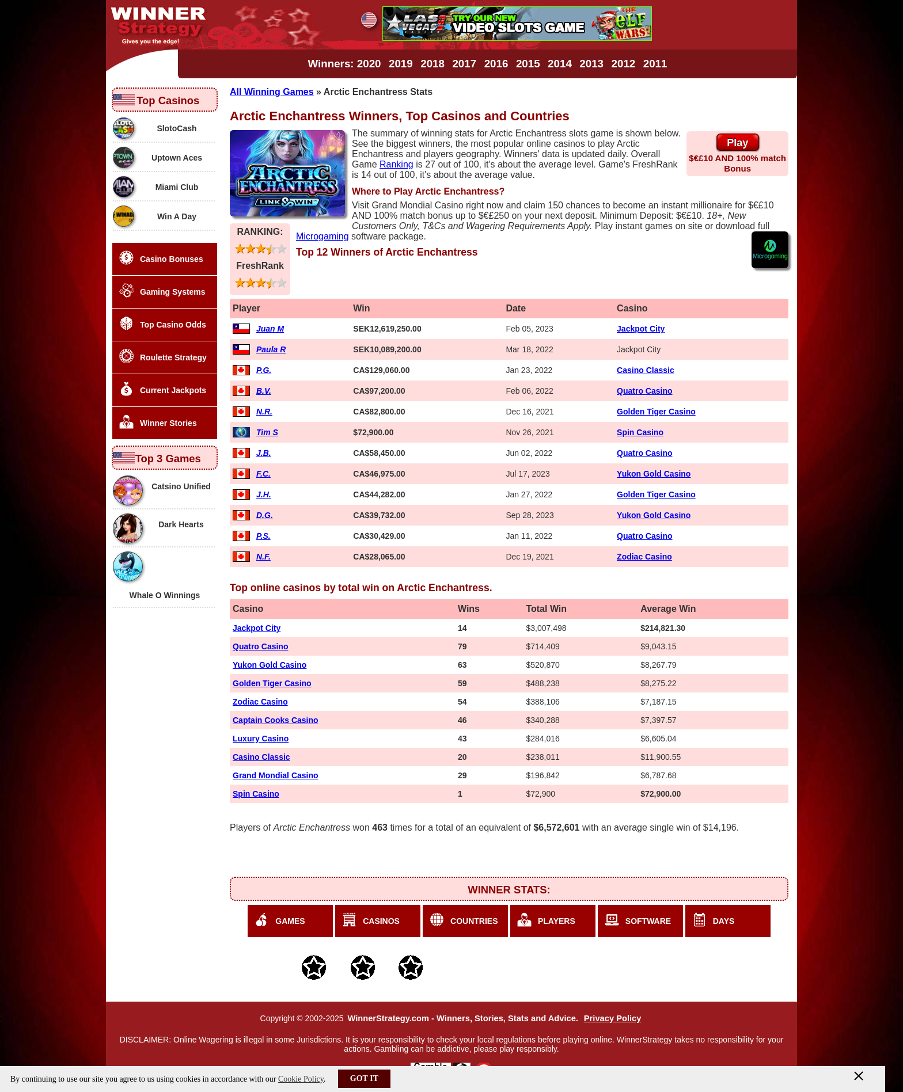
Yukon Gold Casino (653, 473)
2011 (655, 64)
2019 (401, 64)
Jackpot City (641, 328)
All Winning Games (272, 92)
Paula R (271, 349)
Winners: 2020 (344, 64)
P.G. (263, 370)
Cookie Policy (301, 1079)
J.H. (263, 494)
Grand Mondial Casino (275, 775)
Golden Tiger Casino (656, 411)
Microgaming (322, 236)
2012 (624, 64)
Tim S (267, 432)
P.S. (263, 536)
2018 (432, 64)
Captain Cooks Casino (275, 720)
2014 (560, 64)
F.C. (263, 473)
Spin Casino (640, 432)
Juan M (270, 328)
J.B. (263, 453)
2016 (496, 64)
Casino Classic (645, 370)
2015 (528, 64)
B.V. (263, 390)
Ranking (396, 164)
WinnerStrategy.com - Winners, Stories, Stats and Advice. (462, 1018)
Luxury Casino (261, 738)
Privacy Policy (613, 1018)
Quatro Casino (644, 390)
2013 (591, 64)
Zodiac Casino (644, 556)
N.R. (264, 411)
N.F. (263, 556)
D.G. (264, 515)
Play (737, 143)
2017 (464, 64)
